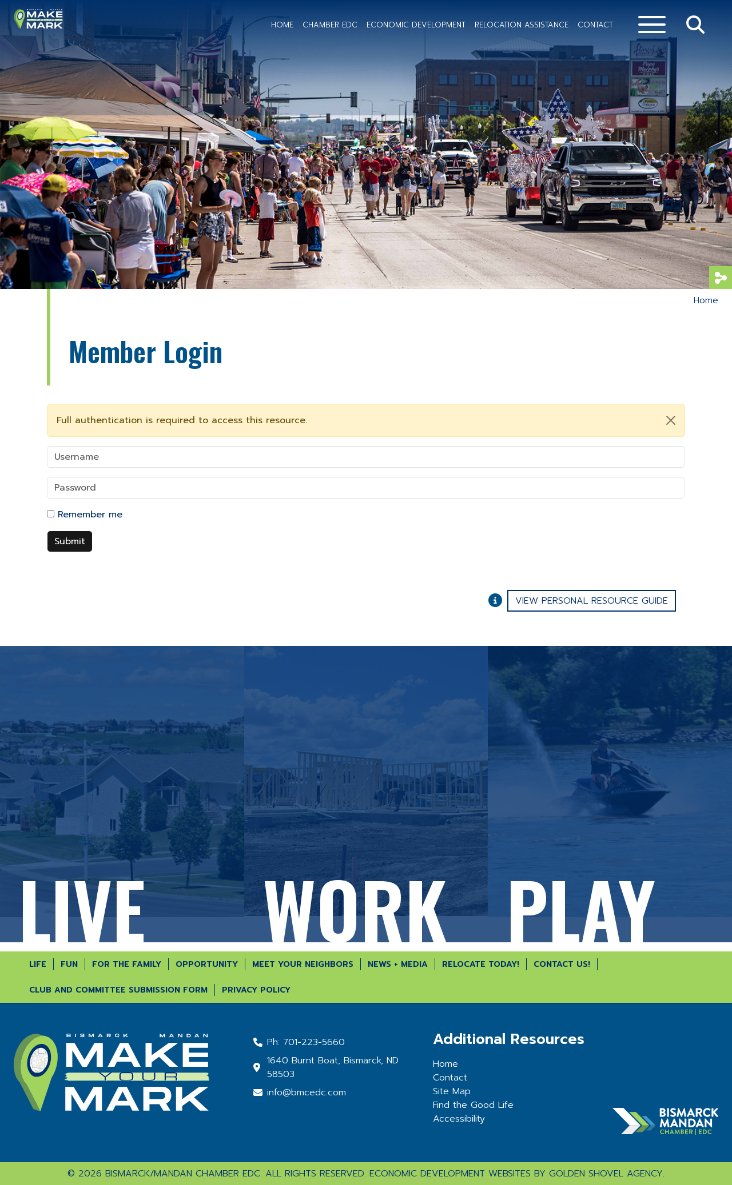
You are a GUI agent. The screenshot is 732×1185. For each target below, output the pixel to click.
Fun (69, 964)
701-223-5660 (314, 1042)
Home (282, 24)
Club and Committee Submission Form (118, 990)
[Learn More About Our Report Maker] (497, 599)
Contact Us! (562, 964)
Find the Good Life (473, 1105)
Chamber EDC (330, 24)
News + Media (398, 964)
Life (37, 964)
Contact (595, 24)
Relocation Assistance (521, 24)
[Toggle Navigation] (652, 24)
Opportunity (207, 964)
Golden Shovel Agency (606, 1173)
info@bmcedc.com (306, 1092)
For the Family (126, 964)
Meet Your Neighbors (302, 964)
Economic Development (416, 24)
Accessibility (459, 1119)
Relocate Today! (480, 964)
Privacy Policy (256, 990)
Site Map (452, 1091)
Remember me (90, 514)
